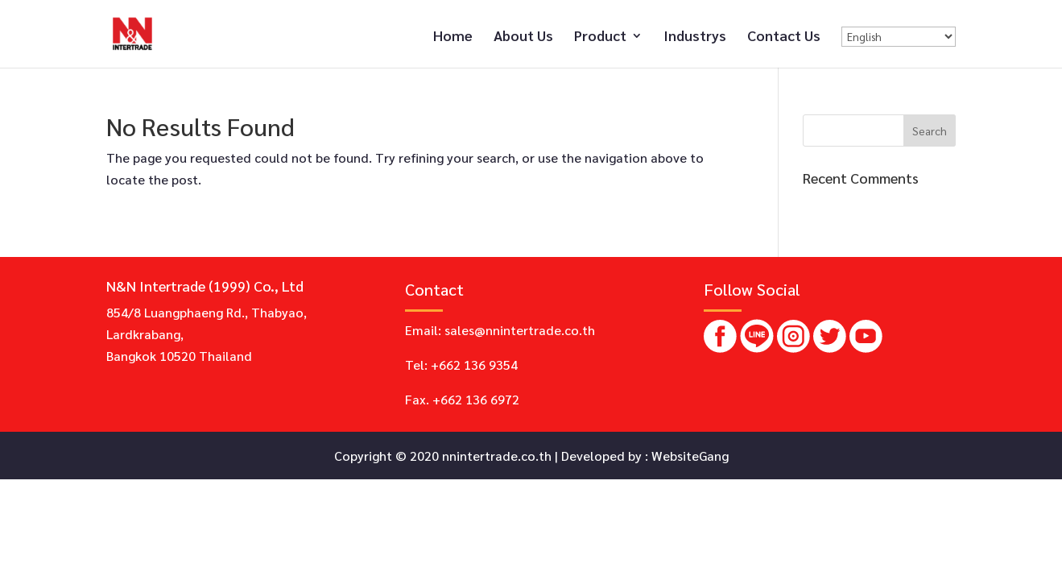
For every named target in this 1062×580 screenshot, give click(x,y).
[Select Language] (898, 37)
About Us (523, 37)
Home (453, 37)
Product (600, 37)
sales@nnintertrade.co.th (519, 329)
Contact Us (783, 37)
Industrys (694, 37)
